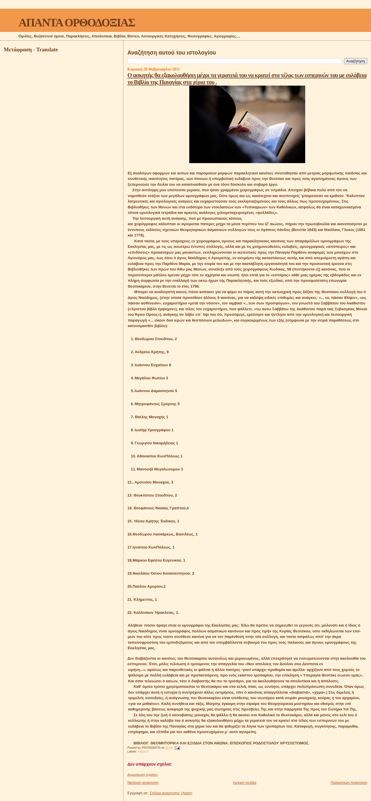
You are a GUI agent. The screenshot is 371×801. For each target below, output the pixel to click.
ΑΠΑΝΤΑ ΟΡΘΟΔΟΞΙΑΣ (77, 22)
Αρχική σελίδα (244, 782)
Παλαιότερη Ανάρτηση (349, 782)
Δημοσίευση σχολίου (142, 774)
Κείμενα (143, 751)
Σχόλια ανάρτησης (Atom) (171, 793)
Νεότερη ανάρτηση (143, 782)
